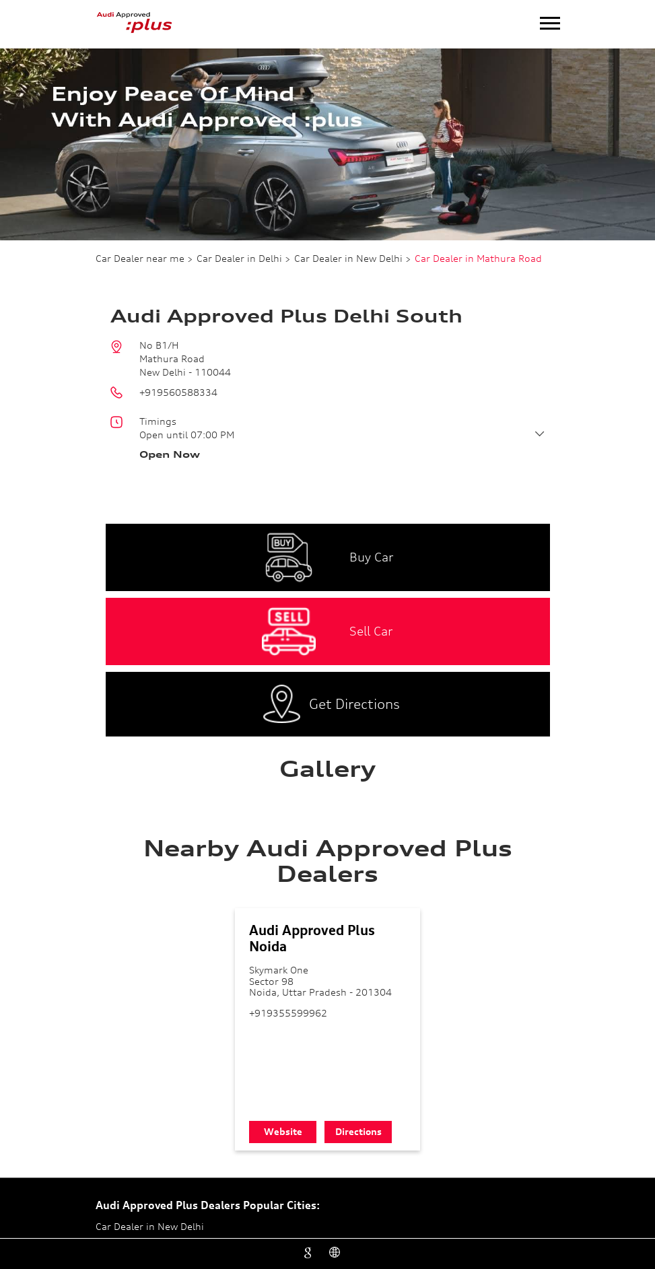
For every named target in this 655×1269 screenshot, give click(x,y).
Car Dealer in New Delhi (150, 1226)
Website (283, 1131)
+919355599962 (288, 1013)
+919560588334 (178, 392)
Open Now (169, 454)
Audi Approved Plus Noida (312, 938)
